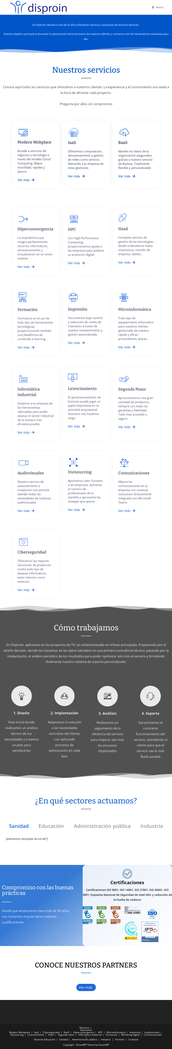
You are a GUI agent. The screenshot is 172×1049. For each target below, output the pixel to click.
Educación (49, 1039)
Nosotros (84, 1027)
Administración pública (84, 1039)
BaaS (66, 1032)
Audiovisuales (152, 1032)
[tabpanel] (86, 840)
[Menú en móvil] (158, 7)
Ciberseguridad (51, 1032)
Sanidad (63, 1039)
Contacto (133, 1039)
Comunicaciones (153, 1034)
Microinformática (116, 1032)
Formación (111, 1034)
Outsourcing (17, 1034)
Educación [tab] (51, 825)
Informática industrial (90, 1034)
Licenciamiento (36, 1034)
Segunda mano (66, 1034)
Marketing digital (130, 1034)
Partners (120, 1039)
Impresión (135, 1032)
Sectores (38, 1039)
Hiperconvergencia (83, 1032)
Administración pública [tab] (102, 825)
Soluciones (86, 1030)
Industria (106, 1039)
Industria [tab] (152, 825)
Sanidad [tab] (19, 825)
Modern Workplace (19, 1032)
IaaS (36, 1032)
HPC (100, 1032)
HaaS (51, 1034)
